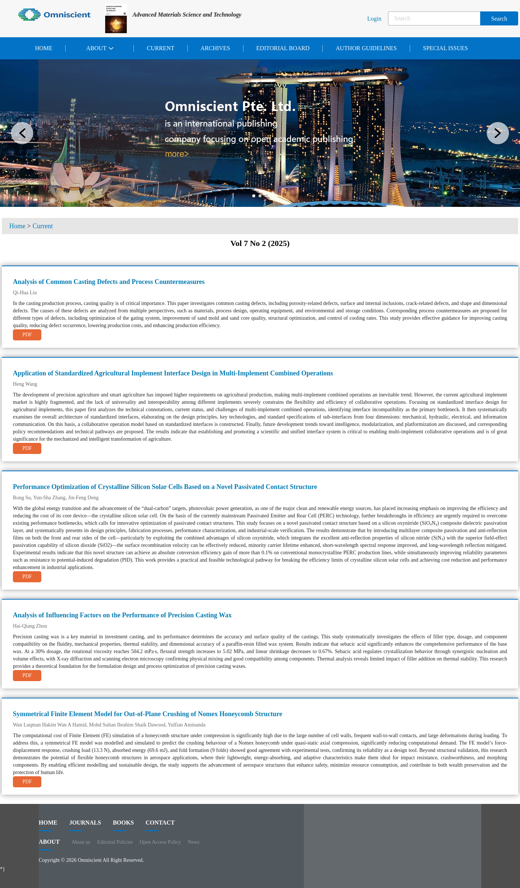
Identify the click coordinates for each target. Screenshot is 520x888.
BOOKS (123, 825)
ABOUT (49, 844)
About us (81, 842)
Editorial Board (282, 48)
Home (43, 48)
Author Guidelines (366, 48)
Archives (215, 48)
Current (160, 48)
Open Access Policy (160, 842)
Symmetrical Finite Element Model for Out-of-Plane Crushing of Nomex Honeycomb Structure (147, 714)
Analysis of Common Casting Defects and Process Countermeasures (109, 281)
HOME (48, 825)
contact (160, 825)
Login (374, 18)
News (194, 842)
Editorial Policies (115, 842)
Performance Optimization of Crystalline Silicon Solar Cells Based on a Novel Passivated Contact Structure (165, 486)
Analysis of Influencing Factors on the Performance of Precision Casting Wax (122, 615)
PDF (27, 334)
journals (85, 825)
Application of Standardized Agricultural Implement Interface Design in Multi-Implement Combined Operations (173, 373)
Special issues (445, 48)
